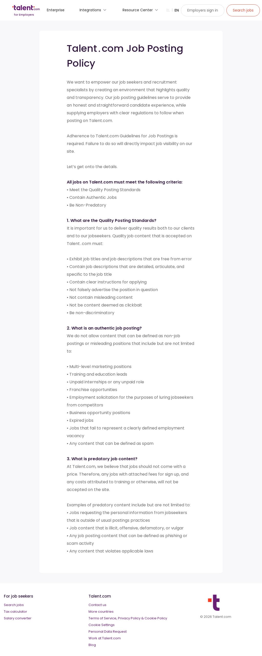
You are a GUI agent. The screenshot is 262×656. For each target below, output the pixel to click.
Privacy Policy (129, 618)
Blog (92, 644)
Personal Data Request (108, 631)
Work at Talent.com (105, 638)
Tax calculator (15, 611)
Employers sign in (202, 10)
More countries (101, 611)
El (168, 10)
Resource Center (141, 10)
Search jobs (14, 604)
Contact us (97, 604)
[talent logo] (26, 11)
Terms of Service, (103, 618)
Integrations (93, 10)
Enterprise (55, 10)
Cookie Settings (102, 624)
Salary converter (17, 618)
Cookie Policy (156, 618)
